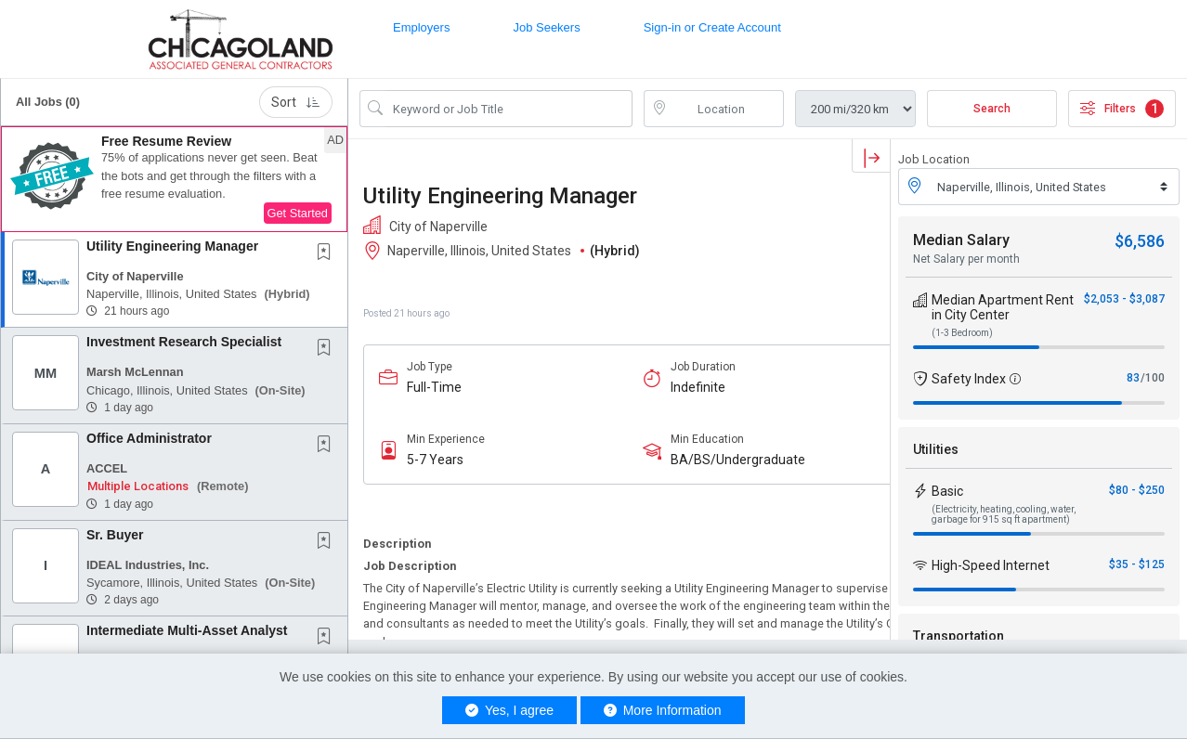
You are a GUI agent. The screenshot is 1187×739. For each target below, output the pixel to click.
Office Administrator (149, 438)
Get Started (297, 213)
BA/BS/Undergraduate (738, 459)
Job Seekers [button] (546, 27)
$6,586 (1140, 241)
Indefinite (698, 387)
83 (1133, 377)
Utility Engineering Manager (172, 246)
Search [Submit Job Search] (992, 108)
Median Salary (961, 240)
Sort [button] (295, 102)
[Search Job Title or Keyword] (509, 108)
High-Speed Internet (991, 565)
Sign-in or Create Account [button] (712, 27)
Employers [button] (421, 27)
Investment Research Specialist (183, 341)
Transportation (958, 636)
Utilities (936, 449)
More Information (663, 710)
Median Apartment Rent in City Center (1003, 307)
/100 (1153, 377)
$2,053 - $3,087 (1124, 298)
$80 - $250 (1137, 490)
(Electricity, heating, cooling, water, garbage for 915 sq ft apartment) (1004, 514)
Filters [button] (1122, 108)
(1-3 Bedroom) (962, 333)
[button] (174, 179)
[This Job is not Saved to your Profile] (328, 253)
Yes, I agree (509, 710)
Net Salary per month (966, 259)
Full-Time (434, 387)
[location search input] (727, 108)
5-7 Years (435, 459)
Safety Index (969, 378)
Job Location (934, 159)
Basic (947, 491)
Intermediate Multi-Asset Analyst (187, 630)
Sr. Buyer (114, 534)
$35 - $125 (1137, 564)
